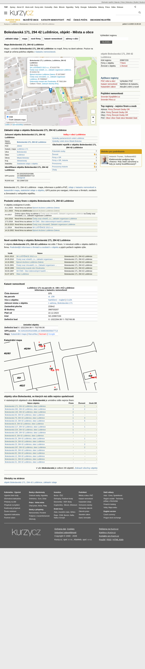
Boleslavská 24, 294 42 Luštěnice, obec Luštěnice (25, 441)
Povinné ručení (9, 518)
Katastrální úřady (85, 502)
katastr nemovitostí (53, 39)
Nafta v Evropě (59, 518)
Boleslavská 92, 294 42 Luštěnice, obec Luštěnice (25, 453)
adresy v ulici (72, 39)
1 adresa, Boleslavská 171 (60, 303)
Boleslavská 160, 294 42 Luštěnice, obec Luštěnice (25, 433)
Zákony (101, 7)
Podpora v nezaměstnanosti (39, 516)
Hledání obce (13, 20)
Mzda (40, 506)
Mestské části (131, 118)
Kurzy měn (39, 7)
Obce (108, 118)
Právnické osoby (58, 151)
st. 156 (51, 296)
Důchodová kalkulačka (12, 499)
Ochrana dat (60, 529)
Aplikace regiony (109, 78)
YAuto (123, 2)
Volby (105, 507)
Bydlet (136, 2)
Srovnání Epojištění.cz (110, 97)
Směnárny (33, 499)
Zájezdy (117, 2)
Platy (45, 506)
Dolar (44, 499)
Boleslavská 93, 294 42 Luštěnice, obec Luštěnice (25, 450)
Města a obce (84, 495)
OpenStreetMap (17, 124)
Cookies (70, 529)
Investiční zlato (63, 512)
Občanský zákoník (85, 508)
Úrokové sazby (34, 495)
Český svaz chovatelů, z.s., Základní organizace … (36, 265)
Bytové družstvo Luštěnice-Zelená (42, 74)
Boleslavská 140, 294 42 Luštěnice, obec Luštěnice (25, 412)
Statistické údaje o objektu (27, 164)
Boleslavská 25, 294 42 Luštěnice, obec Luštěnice (25, 438)
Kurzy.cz (7, 24)
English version (110, 511)
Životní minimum (10, 511)
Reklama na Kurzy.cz (108, 529)
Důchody (32, 519)
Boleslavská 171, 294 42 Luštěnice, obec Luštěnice (25, 406)
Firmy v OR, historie (60, 160)
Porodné (43, 513)
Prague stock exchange (112, 518)
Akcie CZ (20, 7)
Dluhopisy (57, 499)
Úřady (54, 170)
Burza (56, 495)
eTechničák (114, 501)
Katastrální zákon (108, 87)
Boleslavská (22, 152)
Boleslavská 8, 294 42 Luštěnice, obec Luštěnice (24, 424)
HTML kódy (118, 539)
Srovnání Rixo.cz (108, 99)
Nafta (72, 515)
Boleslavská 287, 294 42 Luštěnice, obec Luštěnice (25, 447)
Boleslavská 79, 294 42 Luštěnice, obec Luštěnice (25, 418)
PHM (61, 515)
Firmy (110, 109)
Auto (105, 495)
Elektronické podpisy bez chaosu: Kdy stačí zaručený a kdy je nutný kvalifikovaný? (123, 161)
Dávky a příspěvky (36, 510)
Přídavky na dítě (10, 502)
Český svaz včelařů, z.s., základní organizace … (35, 259)
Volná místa (39, 503)
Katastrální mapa (19, 334)
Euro (39, 499)
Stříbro (72, 512)
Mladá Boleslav (23, 158)
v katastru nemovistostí (44, 52)
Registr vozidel (109, 499)
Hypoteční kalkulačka (12, 515)
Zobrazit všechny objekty (86, 468)
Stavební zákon (84, 515)
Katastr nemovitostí (109, 84)
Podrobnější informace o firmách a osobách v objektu (34, 247)
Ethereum (73, 505)
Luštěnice (21, 155)
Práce (107, 7)
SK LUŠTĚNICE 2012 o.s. (39, 68)
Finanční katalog (110, 504)
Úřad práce (33, 506)
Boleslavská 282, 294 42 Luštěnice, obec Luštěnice (25, 409)
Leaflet (7, 124)
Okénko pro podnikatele (113, 151)
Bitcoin (62, 7)
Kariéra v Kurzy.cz (107, 532)
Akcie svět (29, 7)
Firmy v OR (56, 157)
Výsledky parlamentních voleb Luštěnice (68, 138)
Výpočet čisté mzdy (11, 495)
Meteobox (129, 2)
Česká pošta (80, 20)
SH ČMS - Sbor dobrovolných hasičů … (32, 271)
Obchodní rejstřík (107, 2)
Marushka (32, 334)
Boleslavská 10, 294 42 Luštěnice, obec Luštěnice (25, 421)
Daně (81, 518)
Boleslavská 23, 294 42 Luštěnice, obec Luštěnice (25, 444)
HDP (65, 502)
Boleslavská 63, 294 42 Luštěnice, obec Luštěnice (25, 415)
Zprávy (12, 7)
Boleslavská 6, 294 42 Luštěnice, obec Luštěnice (24, 436)
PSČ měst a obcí (108, 81)
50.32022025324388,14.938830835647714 (38, 331)
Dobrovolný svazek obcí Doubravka (43, 81)
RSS (109, 539)
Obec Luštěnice (22, 274)
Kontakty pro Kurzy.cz (109, 536)
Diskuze (120, 7)
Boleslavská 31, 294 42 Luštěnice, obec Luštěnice (25, 462)
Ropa (56, 515)
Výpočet (17, 492)
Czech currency (109, 515)
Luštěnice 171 (22, 149)
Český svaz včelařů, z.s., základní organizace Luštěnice (50, 70)
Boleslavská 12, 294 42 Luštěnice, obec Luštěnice (25, 456)
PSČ (69, 20)
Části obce (120, 118)
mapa (24, 39)
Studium (142, 2)
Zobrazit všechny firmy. (50, 84)
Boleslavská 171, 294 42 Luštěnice (42, 24)
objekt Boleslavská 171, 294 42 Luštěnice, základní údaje (30, 482)
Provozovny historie (60, 167)
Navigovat (21, 178)
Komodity (48, 7)
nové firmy (36, 39)
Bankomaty (40, 492)
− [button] (93, 122)
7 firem (123, 63)
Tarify (77, 7)
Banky (31, 492)
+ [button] (93, 118)
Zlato (56, 7)
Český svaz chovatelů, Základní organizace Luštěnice (53, 224)
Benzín (66, 515)
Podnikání (83, 492)
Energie (84, 7)
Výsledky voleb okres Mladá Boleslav (67, 141)
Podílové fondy (67, 499)
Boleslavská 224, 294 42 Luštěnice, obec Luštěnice (25, 430)
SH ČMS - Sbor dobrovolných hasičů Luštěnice (51, 221)
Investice (57, 492)
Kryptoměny (58, 505)
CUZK (69, 300)
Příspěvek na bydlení (12, 505)
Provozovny (56, 163)
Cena (110, 495)
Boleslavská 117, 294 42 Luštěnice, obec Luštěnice (25, 427)
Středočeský (22, 161)
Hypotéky (69, 7)
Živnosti (55, 154)
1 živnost (123, 66)
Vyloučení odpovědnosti (65, 532)
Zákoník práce (84, 511)
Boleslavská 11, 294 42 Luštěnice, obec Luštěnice (25, 459)
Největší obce (31, 20)
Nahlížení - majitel (56, 300)
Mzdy (70, 502)
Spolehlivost (117, 495)
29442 (19, 146)
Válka (113, 7)
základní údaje (12, 39)
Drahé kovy (58, 509)
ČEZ (61, 495)
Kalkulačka (92, 7)
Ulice (113, 118)
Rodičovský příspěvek (12, 508)
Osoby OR (125, 109)
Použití (102, 539)
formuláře (87, 518)
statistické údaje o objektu (32, 190)
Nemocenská (34, 513)
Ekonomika (58, 502)
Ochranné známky (85, 505)
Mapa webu (112, 507)
